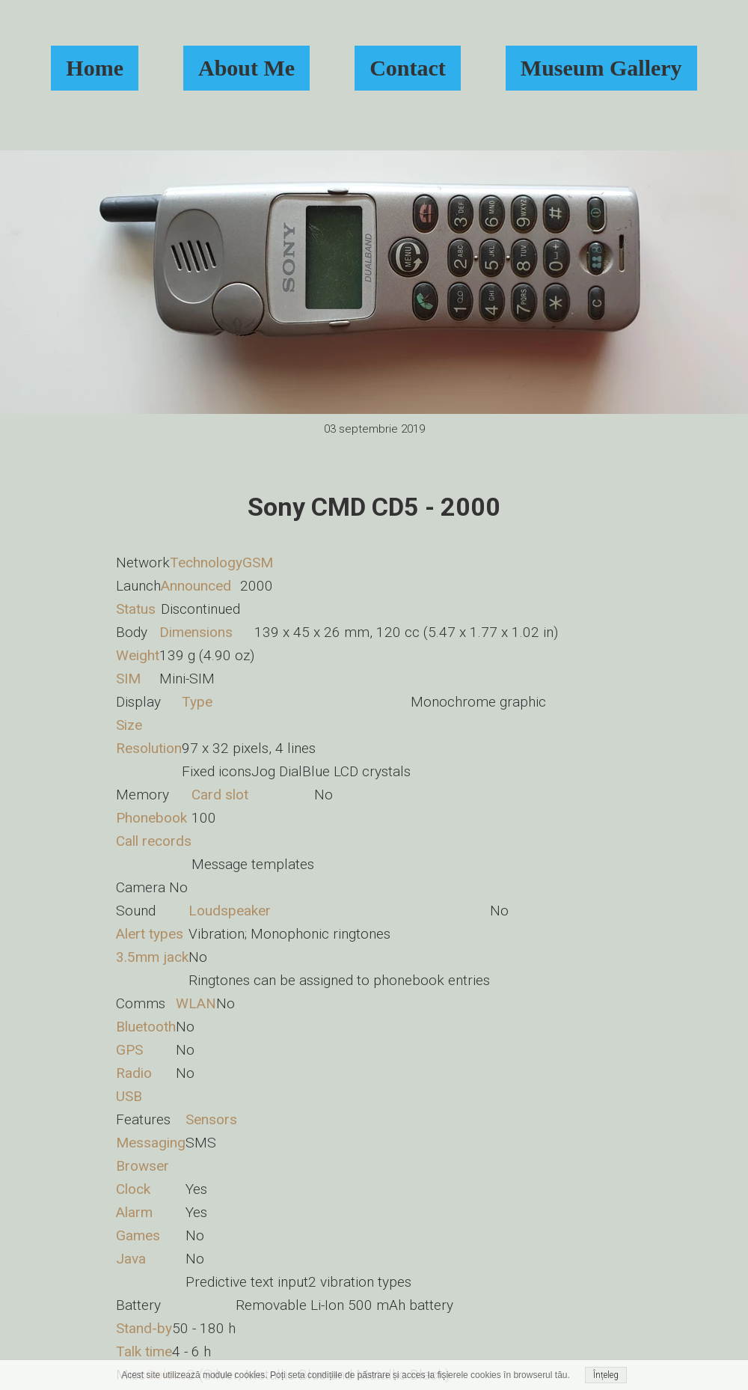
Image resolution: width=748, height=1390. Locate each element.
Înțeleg (606, 1375)
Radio (134, 1073)
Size (129, 725)
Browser (142, 1165)
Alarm (134, 1212)
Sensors (211, 1119)
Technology (206, 562)
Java (131, 1258)
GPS (129, 1049)
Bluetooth (146, 1026)
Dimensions (196, 632)
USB (129, 1096)
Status (136, 609)
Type (197, 701)
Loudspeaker (229, 910)
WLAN (196, 1003)
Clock (133, 1189)
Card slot (219, 794)
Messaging (151, 1142)
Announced (196, 585)
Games (138, 1235)
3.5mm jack (152, 957)
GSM (257, 562)
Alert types (149, 933)
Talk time (144, 1351)
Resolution (149, 748)
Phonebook (151, 817)
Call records (153, 841)
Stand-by (144, 1328)
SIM (128, 678)
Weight (137, 655)
